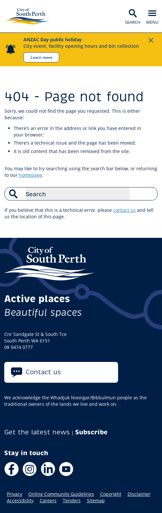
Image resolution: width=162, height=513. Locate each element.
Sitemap (96, 500)
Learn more (41, 57)
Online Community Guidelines (61, 494)
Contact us (43, 372)
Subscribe (91, 432)
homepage (30, 175)
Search (149, 193)
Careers (48, 500)
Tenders (72, 500)
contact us (124, 210)
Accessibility (20, 500)
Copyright (110, 494)
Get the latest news (37, 432)
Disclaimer (139, 494)
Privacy (14, 494)
